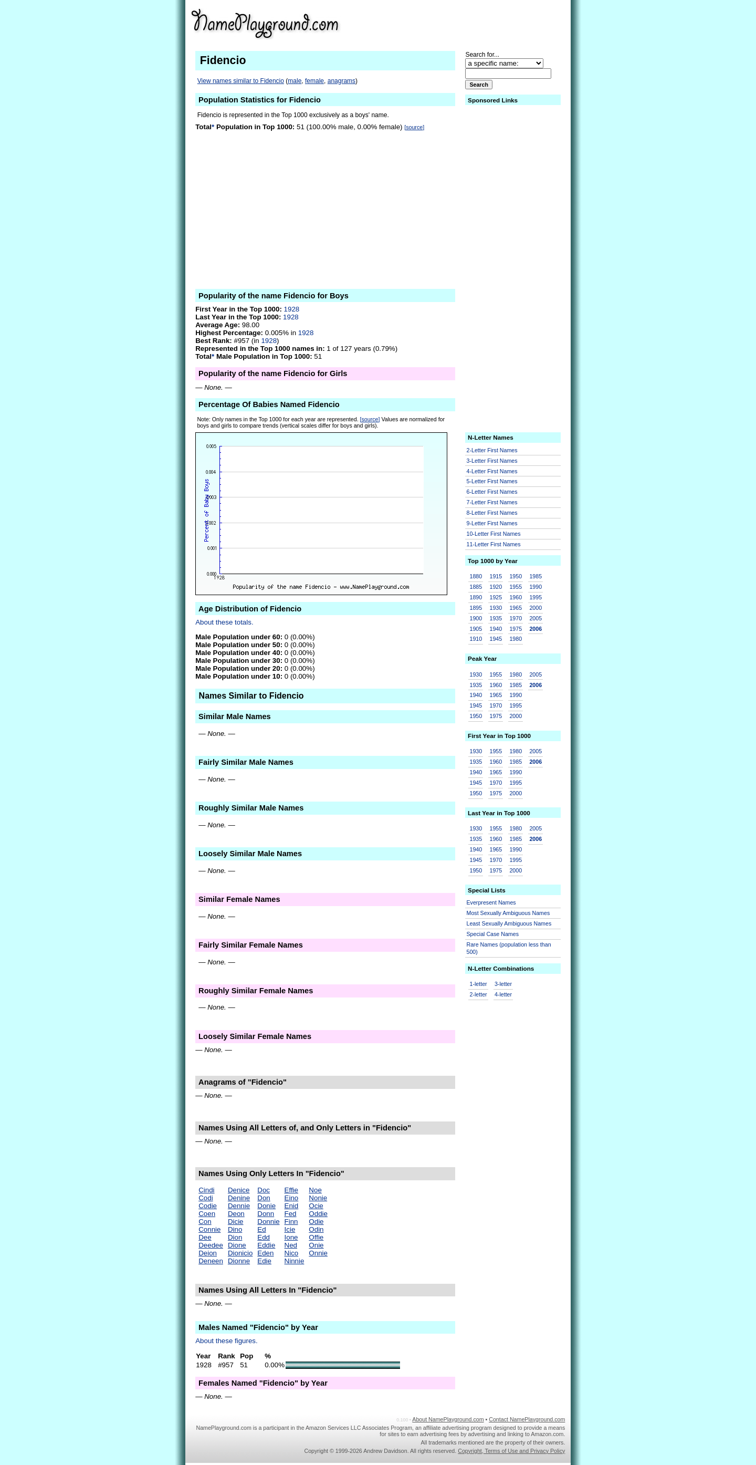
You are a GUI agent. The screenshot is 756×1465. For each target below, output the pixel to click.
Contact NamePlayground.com (527, 1419)
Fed (291, 1214)
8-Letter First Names (492, 513)
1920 (495, 587)
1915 (495, 576)
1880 (476, 576)
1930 (495, 608)
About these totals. (224, 622)
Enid (292, 1206)
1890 (476, 597)
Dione (237, 1245)
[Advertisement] (483, 23)
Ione (291, 1237)
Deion (207, 1253)
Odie (316, 1221)
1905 (476, 629)
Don (263, 1198)
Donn (265, 1214)
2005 (535, 618)
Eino (292, 1198)
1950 (515, 576)
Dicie (236, 1221)
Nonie (318, 1198)
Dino (235, 1229)
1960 (515, 597)
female (314, 81)
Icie (290, 1229)
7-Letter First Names (492, 502)
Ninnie (294, 1261)
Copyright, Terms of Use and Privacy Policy (511, 1451)
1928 (292, 309)
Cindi (206, 1190)
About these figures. (226, 1341)
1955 (515, 587)
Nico (292, 1253)
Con (204, 1221)
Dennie (239, 1206)
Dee (204, 1237)
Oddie (318, 1214)
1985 (535, 576)
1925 (495, 597)
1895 (476, 608)
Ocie (316, 1206)
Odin (316, 1229)
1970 (515, 618)
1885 (476, 587)
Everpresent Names (491, 902)
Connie (209, 1229)
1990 (535, 587)
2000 (535, 608)
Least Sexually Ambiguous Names (509, 923)
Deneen (210, 1261)
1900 (476, 618)
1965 (515, 608)
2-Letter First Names (492, 450)
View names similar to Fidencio (240, 81)
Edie (264, 1261)
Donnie (268, 1221)
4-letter (503, 994)
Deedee (210, 1245)
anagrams (341, 81)
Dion (235, 1237)
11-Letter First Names (494, 544)
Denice (239, 1190)
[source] (414, 127)
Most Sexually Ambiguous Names (508, 913)
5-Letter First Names (492, 481)
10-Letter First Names (494, 534)
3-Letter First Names (492, 461)
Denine (239, 1198)
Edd (263, 1237)
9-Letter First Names (492, 523)
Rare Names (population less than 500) (509, 948)
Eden (265, 1253)
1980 (515, 639)
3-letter (503, 984)
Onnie (318, 1253)
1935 (495, 618)
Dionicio (240, 1253)
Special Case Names (493, 934)
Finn (291, 1221)
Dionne (239, 1261)
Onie (316, 1245)
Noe (315, 1190)
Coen (206, 1214)
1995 (535, 597)
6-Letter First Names (492, 492)
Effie (291, 1190)
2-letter (478, 994)
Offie (316, 1237)
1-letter (478, 984)
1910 (476, 639)
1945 (495, 639)
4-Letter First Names (492, 471)
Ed (261, 1229)
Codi (205, 1198)
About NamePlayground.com (448, 1419)
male (294, 81)
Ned (291, 1245)
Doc (263, 1190)
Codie (207, 1206)
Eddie (266, 1245)
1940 (495, 629)
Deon (236, 1214)
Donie (266, 1206)
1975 (515, 629)
